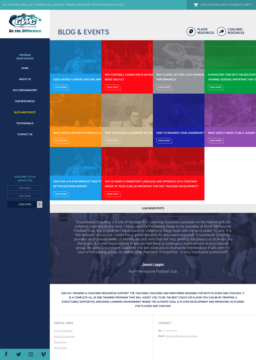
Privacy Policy (60, 342)
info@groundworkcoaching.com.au (181, 336)
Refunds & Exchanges (64, 336)
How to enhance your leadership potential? (187, 133)
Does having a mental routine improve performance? (90, 79)
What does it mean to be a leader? (231, 133)
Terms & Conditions (63, 331)
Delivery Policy (60, 348)
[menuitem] (25, 55)
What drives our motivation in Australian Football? (90, 133)
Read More (61, 87)
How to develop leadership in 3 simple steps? (136, 133)
